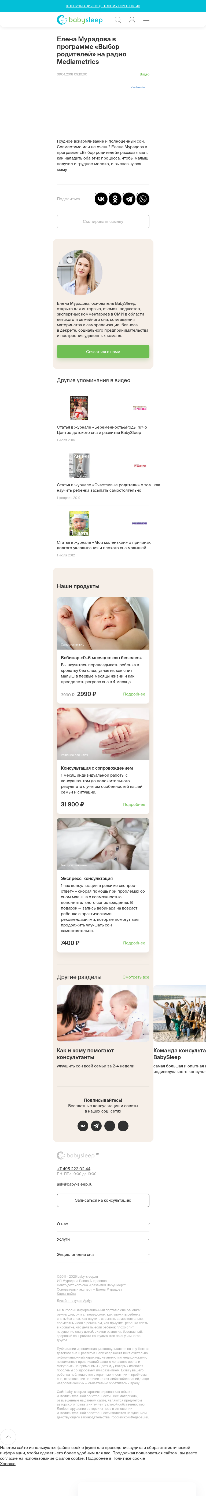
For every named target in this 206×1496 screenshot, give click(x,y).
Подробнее (134, 694)
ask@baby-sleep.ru (75, 1184)
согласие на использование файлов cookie (42, 1458)
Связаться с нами (103, 351)
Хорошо (8, 1463)
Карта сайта (66, 1293)
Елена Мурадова (73, 303)
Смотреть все (136, 977)
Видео (144, 74)
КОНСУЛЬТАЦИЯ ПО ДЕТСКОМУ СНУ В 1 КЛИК (103, 6)
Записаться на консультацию (103, 1200)
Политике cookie (128, 1458)
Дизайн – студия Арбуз (74, 1300)
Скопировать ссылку (103, 221)
